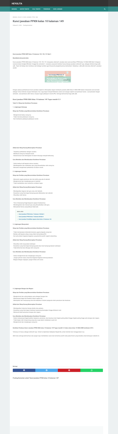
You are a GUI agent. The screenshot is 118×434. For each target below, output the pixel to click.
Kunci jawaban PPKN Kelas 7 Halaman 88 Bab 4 (31, 219)
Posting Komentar (27, 23)
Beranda (15, 6)
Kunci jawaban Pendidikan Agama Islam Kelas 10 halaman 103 (35, 221)
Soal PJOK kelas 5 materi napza (91, 86)
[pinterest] (51, 380)
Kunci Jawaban (58, 6)
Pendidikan (47, 6)
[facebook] (20, 380)
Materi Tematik (25, 6)
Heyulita (18, 2)
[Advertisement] (44, 38)
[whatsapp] (67, 380)
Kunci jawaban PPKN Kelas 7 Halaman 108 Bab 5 (31, 216)
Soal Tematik (37, 6)
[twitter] (36, 380)
